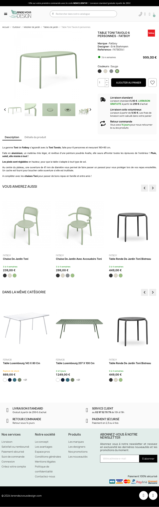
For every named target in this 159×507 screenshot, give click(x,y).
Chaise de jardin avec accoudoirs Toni (79, 258)
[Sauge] (117, 72)
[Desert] (106, 72)
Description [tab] (12, 137)
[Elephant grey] (111, 72)
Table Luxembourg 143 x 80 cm (21, 363)
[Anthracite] (100, 72)
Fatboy (113, 43)
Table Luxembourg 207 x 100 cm (75, 363)
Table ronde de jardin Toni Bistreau (130, 258)
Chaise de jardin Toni (15, 258)
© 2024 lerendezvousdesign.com (22, 496)
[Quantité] (101, 82)
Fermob (7, 359)
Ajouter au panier (128, 82)
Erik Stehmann (119, 46)
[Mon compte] (145, 14)
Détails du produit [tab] (35, 137)
